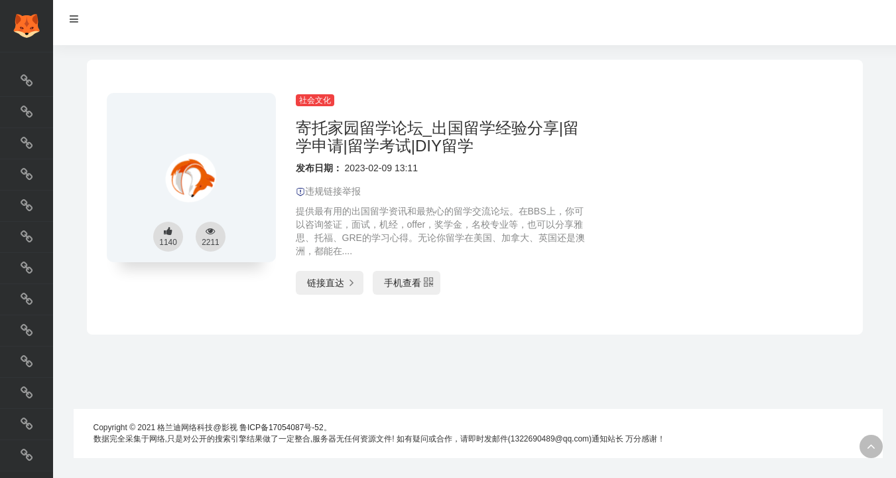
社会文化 (315, 100)
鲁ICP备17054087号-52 (281, 427)
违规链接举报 (328, 191)
